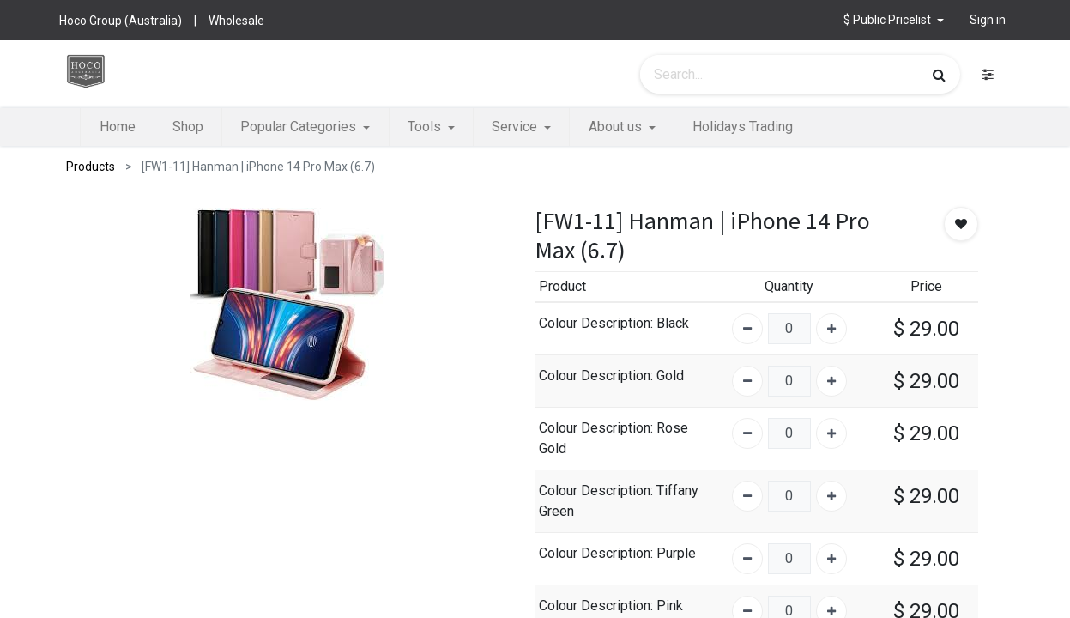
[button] (893, 20)
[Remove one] (747, 328)
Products (90, 166)
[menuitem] (116, 127)
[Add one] (831, 328)
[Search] (939, 74)
